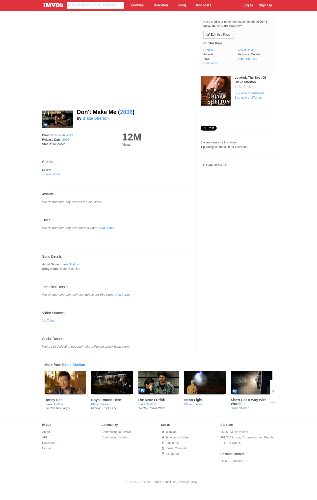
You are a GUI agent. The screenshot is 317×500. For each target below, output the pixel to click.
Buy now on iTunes (248, 97)
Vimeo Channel (173, 448)
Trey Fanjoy (62, 408)
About (46, 432)
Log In (247, 5)
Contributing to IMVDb (116, 432)
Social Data (245, 50)
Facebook (170, 443)
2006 (126, 112)
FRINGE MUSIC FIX (233, 461)
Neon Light (193, 400)
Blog (182, 5)
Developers (49, 443)
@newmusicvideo (175, 437)
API (44, 437)
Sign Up (265, 5)
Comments (210, 63)
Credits (208, 50)
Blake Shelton (95, 118)
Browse (137, 5)
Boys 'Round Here (106, 400)
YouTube (48, 320)
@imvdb (169, 432)
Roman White (64, 135)
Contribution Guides (115, 437)
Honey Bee (53, 400)
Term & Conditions (164, 482)
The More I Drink (151, 400)
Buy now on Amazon (249, 93)
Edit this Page (219, 34)
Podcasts (203, 5)
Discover (161, 5)
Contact (47, 448)
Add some (106, 228)
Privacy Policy (188, 482)
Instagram (170, 453)
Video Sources (247, 59)
